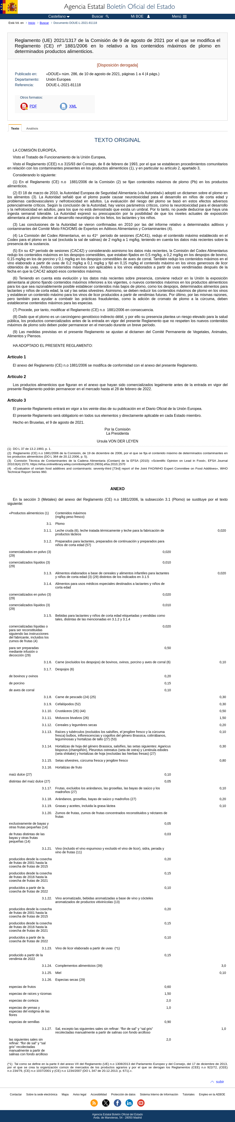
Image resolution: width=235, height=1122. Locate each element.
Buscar (44, 23)
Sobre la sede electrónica (41, 1094)
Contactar (16, 1094)
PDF (33, 106)
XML (73, 106)
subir (220, 1082)
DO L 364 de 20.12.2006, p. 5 (65, 456)
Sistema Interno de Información (159, 1094)
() (131, 168)
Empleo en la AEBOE (212, 1094)
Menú (179, 16)
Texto (15, 128)
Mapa (65, 1094)
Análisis (32, 128)
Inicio (31, 23)
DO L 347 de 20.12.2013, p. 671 (106, 1070)
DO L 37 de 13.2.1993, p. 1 (31, 448)
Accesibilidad (99, 1094)
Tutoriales (189, 1094)
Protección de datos (123, 1094)
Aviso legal (79, 1094)
